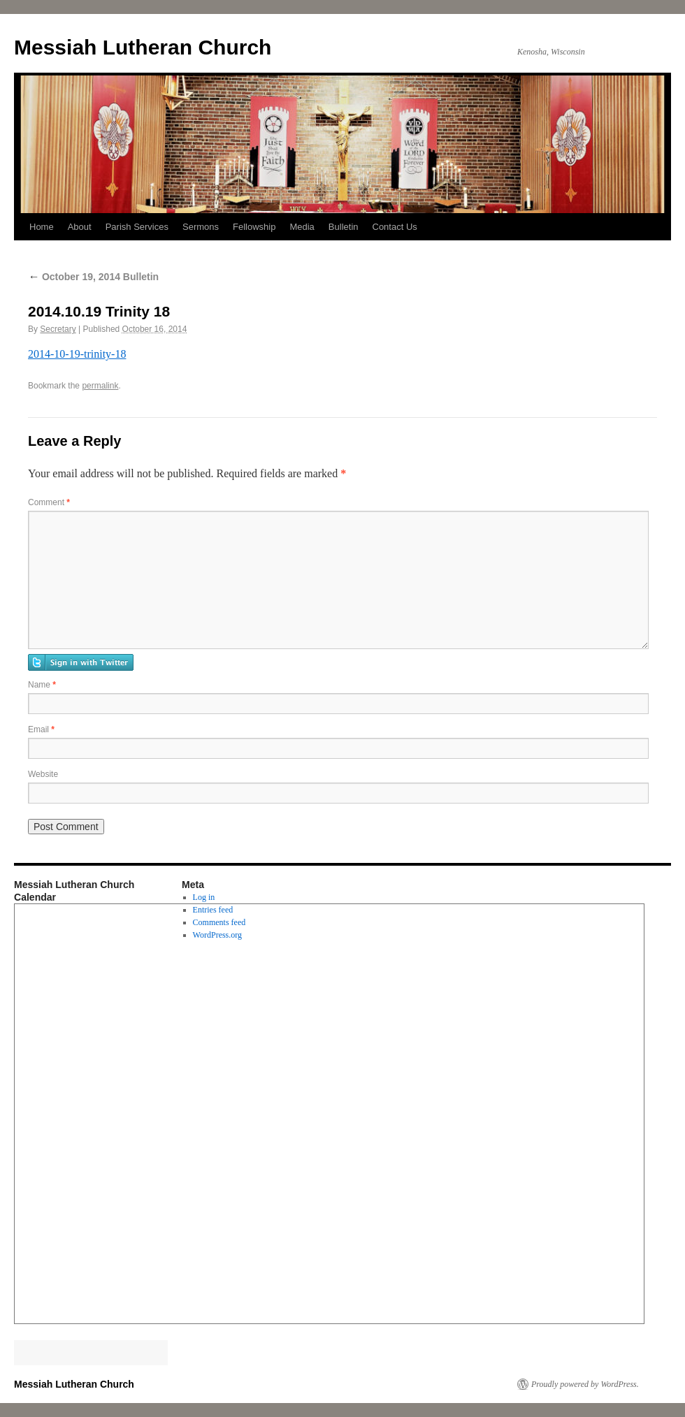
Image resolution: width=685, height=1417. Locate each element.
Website (43, 774)
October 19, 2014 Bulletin (93, 276)
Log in (204, 897)
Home (41, 226)
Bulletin (344, 226)
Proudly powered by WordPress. (585, 1384)
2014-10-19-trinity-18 (77, 354)
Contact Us (395, 226)
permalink (100, 386)
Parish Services (137, 226)
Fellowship (254, 226)
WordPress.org (217, 935)
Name (42, 685)
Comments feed (219, 922)
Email (41, 729)
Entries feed (213, 910)
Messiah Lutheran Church (142, 47)
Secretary (57, 329)
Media (301, 226)
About (80, 226)
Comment (49, 502)
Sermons (200, 226)
